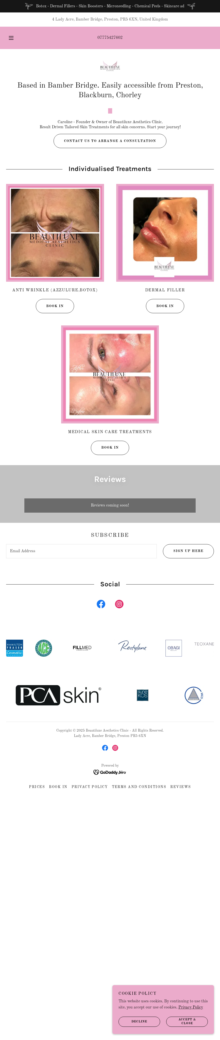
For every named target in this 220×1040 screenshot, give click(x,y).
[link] (110, 67)
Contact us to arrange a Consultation (105, 263)
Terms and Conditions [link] (139, 908)
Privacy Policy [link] (90, 908)
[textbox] (81, 673)
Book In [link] (58, 908)
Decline (133, 1022)
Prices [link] (37, 908)
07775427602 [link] (110, 38)
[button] (15, 38)
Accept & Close (181, 1022)
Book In (50, 428)
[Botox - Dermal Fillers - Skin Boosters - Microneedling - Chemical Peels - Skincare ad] (110, 6)
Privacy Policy (190, 1007)
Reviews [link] (180, 908)
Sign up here (183, 673)
